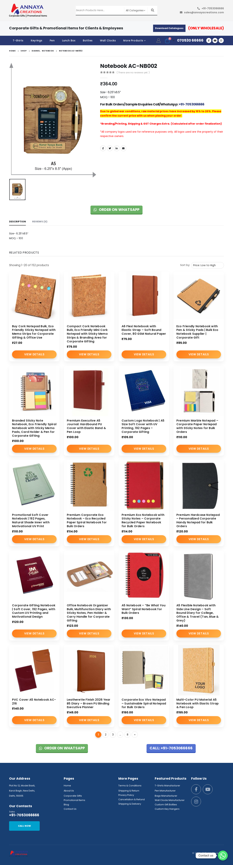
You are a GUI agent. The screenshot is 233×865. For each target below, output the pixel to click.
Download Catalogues (169, 28)
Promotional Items (74, 800)
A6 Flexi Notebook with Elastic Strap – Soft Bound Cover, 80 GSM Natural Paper (144, 330)
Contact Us (70, 808)
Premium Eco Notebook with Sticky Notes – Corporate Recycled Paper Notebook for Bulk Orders (143, 520)
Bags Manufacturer (166, 795)
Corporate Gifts (73, 795)
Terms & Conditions (129, 785)
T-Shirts (18, 40)
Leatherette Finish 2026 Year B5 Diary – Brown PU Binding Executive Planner (88, 703)
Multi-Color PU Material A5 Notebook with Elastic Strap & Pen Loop (197, 703)
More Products (133, 40)
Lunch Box (68, 40)
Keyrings (36, 40)
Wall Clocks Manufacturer (170, 800)
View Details (34, 354)
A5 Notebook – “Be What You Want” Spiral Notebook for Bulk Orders (143, 609)
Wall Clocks (108, 40)
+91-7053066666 (213, 8)
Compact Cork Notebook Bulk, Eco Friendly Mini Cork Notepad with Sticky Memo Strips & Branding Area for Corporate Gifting (87, 333)
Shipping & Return (128, 790)
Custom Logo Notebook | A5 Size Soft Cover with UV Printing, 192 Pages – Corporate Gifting (143, 426)
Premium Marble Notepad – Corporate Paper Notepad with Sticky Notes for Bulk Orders (197, 426)
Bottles (87, 40)
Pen (52, 40)
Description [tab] (17, 221)
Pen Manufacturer (165, 790)
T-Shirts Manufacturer (167, 785)
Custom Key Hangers (167, 808)
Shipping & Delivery (129, 803)
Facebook (103, 148)
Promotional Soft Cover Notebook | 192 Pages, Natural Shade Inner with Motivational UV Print (31, 520)
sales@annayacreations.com (204, 12)
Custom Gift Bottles (166, 804)
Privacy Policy (126, 795)
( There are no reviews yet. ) (133, 72)
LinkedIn (117, 148)
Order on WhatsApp (117, 209)
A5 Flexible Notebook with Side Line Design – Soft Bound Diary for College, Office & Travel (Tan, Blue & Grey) (197, 613)
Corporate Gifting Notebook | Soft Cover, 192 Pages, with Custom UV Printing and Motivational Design (33, 611)
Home (67, 785)
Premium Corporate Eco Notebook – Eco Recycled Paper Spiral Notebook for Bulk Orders (87, 520)
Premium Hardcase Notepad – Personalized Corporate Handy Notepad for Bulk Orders (198, 520)
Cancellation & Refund (131, 799)
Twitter (110, 148)
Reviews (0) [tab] (39, 221)
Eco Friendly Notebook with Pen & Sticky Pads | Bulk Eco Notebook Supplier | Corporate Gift (197, 332)
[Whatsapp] (223, 855)
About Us (69, 790)
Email (123, 148)
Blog (66, 804)
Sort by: (185, 265)
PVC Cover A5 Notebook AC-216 (34, 702)
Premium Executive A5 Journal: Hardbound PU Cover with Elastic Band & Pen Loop (86, 426)
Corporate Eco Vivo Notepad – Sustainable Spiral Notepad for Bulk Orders (144, 703)
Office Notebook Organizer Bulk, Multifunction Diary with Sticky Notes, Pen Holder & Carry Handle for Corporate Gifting (89, 613)
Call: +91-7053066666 (171, 748)
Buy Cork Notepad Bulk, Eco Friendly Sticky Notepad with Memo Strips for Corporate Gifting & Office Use (34, 332)
